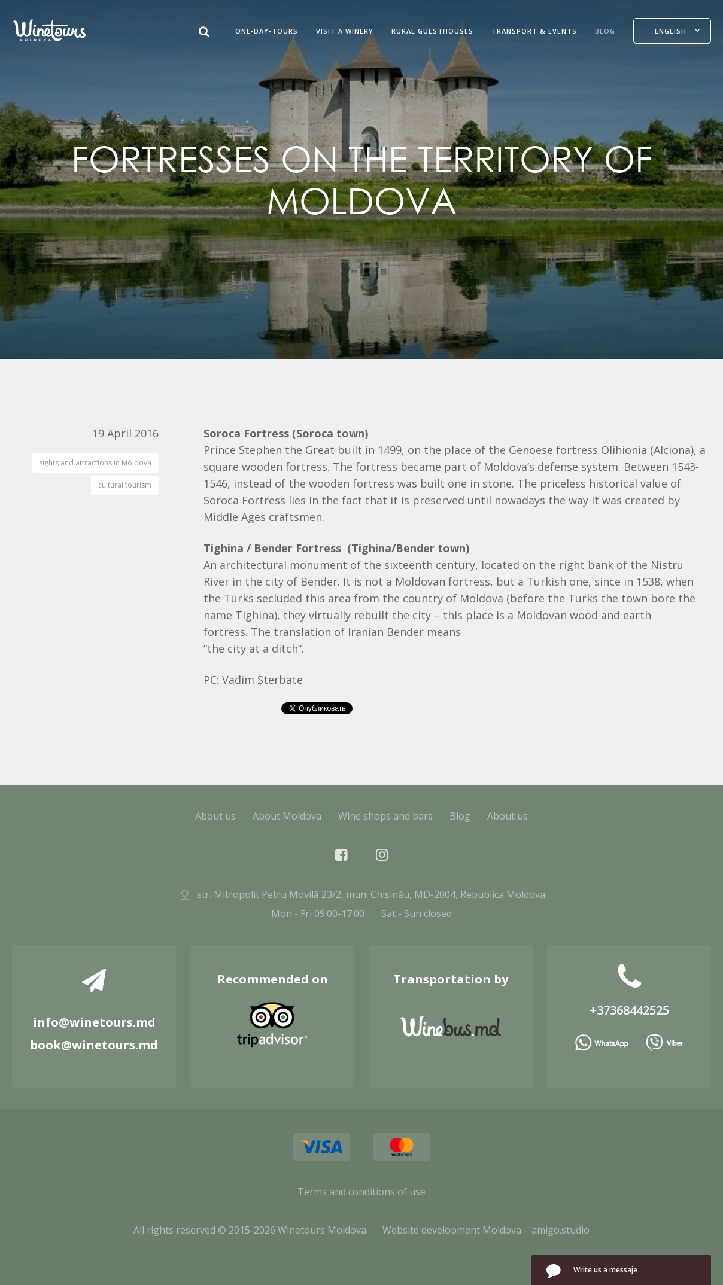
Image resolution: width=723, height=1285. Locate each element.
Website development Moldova (451, 1230)
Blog (605, 31)
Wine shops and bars (385, 816)
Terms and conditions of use (361, 1191)
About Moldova (287, 816)
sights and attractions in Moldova (95, 463)
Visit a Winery (344, 31)
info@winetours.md (94, 1022)
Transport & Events (534, 31)
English (670, 30)
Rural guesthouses (432, 31)
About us (215, 816)
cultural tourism (124, 485)
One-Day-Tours (266, 31)
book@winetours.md (94, 1045)
